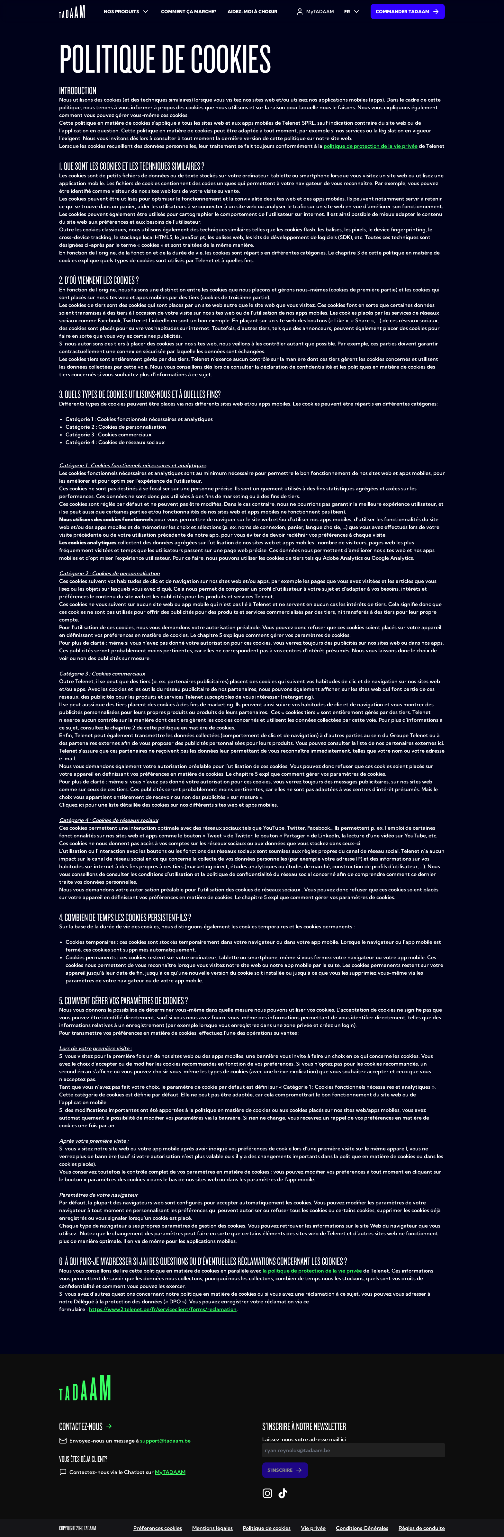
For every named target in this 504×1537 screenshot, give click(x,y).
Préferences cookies (157, 1528)
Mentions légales (212, 1528)
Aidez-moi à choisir (252, 11)
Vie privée (313, 1528)
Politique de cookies (267, 1528)
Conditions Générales (362, 1528)
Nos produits (126, 11)
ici (440, 743)
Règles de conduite (422, 1528)
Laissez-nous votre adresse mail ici (304, 1439)
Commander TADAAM (408, 11)
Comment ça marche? (188, 11)
